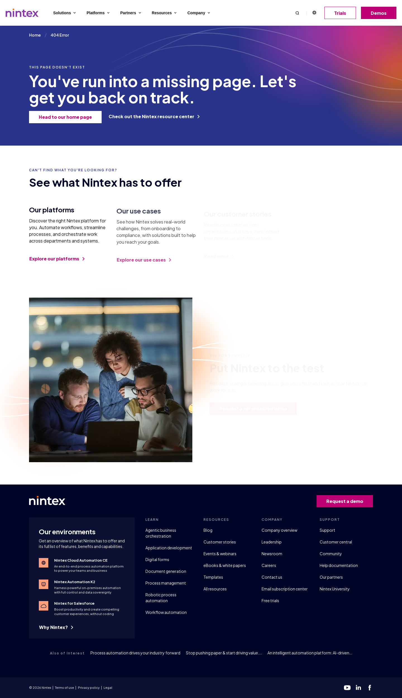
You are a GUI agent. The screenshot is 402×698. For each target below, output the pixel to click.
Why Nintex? (56, 627)
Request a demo (346, 501)
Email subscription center (285, 588)
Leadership (272, 541)
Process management (165, 582)
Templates (213, 577)
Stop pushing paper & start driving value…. (224, 652)
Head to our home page (67, 117)
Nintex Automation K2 (74, 582)
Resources (165, 13)
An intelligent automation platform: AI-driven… (309, 652)
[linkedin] (358, 687)
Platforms (99, 13)
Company (199, 13)
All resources (215, 588)
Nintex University (335, 588)
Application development (168, 547)
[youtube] (347, 687)
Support (327, 530)
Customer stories (220, 541)
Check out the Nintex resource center (154, 116)
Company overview (279, 530)
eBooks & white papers (225, 565)
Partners (131, 13)
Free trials (270, 600)
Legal (108, 687)
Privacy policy (89, 687)
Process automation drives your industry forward (135, 652)
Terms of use (64, 687)
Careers (269, 565)
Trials (342, 13)
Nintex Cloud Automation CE (80, 560)
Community (331, 553)
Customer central (336, 541)
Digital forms (157, 559)
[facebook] (369, 687)
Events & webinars (220, 553)
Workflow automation (166, 612)
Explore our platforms (57, 262)
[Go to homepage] (22, 13)
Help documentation (339, 565)
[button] (297, 13)
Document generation (165, 571)
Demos (381, 13)
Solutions (65, 13)
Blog (208, 530)
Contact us (272, 577)
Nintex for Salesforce (74, 603)
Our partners (331, 577)
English (314, 12)
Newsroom (272, 553)
